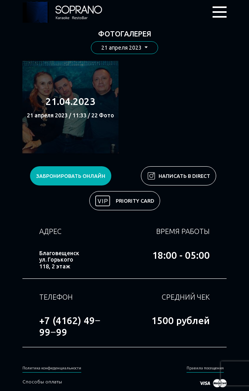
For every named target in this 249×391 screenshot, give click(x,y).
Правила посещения (205, 368)
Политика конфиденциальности (51, 368)
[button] (124, 47)
